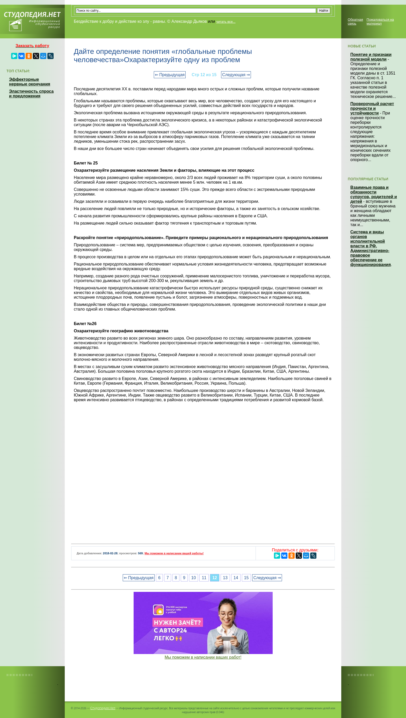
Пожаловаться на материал (380, 21)
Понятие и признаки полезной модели (371, 56)
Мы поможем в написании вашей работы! (174, 553)
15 (246, 578)
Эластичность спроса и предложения (31, 93)
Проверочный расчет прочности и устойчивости (372, 108)
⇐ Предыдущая (170, 75)
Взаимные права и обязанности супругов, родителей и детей (373, 194)
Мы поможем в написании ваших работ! (203, 657)
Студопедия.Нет (102, 708)
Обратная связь (355, 21)
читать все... (225, 22)
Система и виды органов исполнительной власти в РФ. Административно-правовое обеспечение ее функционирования (370, 248)
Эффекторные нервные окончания (29, 81)
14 (236, 578)
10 (193, 578)
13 (225, 578)
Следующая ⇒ (236, 75)
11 (204, 578)
